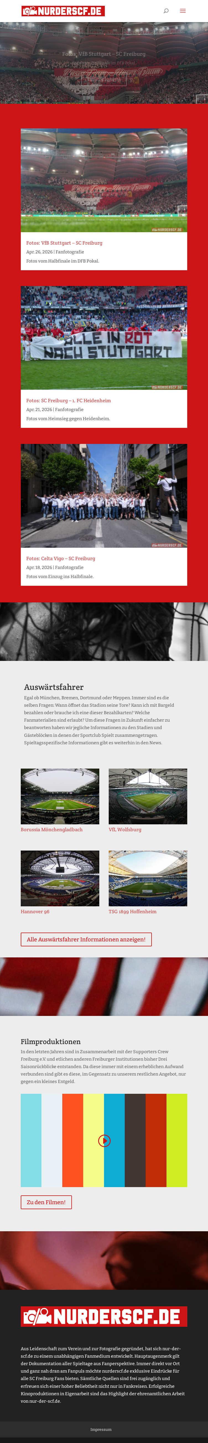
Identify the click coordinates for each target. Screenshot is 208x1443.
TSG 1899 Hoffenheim (133, 911)
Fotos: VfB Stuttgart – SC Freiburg (103, 56)
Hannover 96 (35, 911)
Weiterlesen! (104, 81)
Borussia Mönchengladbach (52, 829)
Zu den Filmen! (46, 1202)
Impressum (100, 1429)
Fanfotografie (70, 252)
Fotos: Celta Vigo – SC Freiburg (60, 558)
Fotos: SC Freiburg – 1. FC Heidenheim (68, 400)
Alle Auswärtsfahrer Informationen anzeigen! (86, 939)
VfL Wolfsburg (125, 829)
